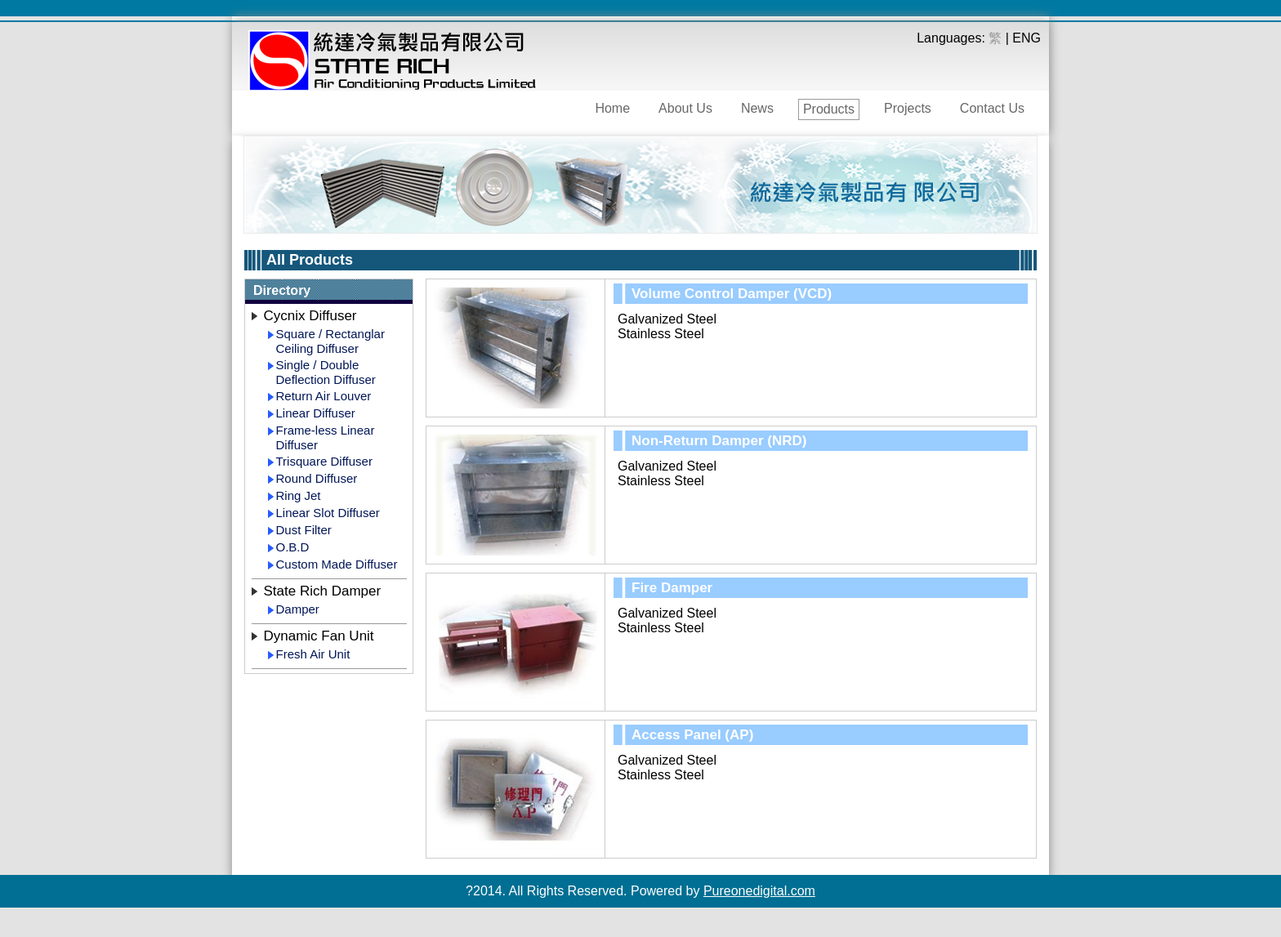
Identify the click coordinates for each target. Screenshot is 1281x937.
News (757, 108)
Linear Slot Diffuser (328, 513)
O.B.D (293, 547)
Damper (297, 609)
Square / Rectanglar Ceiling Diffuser (330, 341)
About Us (685, 108)
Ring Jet (298, 495)
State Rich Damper (323, 591)
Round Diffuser (317, 478)
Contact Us (992, 108)
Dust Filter (304, 530)
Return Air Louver (324, 396)
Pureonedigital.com (759, 891)
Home (612, 108)
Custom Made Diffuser (337, 564)
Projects (907, 108)
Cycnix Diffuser (310, 315)
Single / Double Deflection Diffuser (326, 372)
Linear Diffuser (315, 413)
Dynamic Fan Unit (319, 636)
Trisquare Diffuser (324, 461)
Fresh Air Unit (313, 654)
